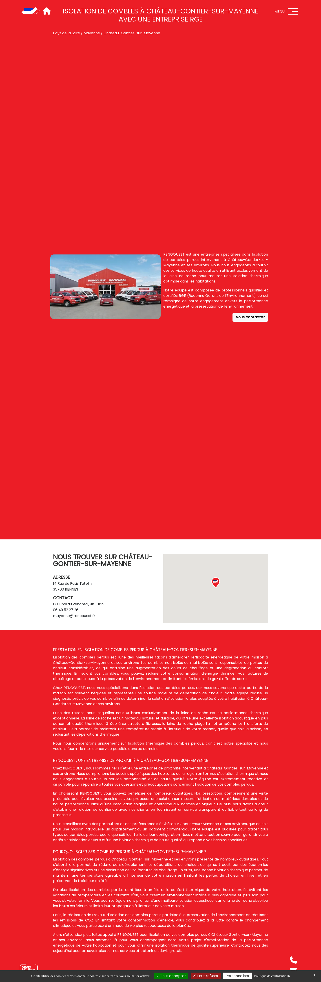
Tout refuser (206, 975)
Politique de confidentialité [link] (272, 976)
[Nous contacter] (29, 969)
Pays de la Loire (66, 33)
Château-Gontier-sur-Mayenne (132, 33)
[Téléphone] (293, 960)
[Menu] (292, 11)
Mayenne (92, 33)
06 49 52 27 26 (65, 610)
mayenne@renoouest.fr (74, 615)
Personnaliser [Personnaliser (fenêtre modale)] (238, 975)
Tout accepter (171, 975)
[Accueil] (31, 11)
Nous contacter (250, 317)
